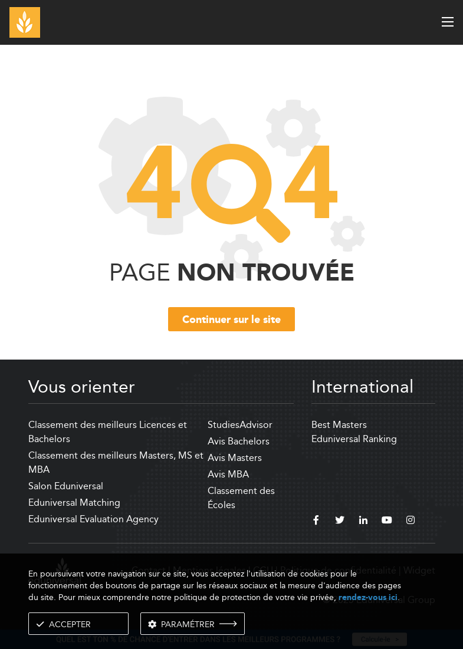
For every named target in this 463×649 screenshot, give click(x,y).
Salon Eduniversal (65, 486)
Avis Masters (235, 457)
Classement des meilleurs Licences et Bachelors (107, 431)
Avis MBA (228, 474)
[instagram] (410, 521)
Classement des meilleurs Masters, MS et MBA (115, 462)
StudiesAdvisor (240, 424)
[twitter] (339, 521)
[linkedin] (363, 521)
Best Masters (339, 424)
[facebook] (316, 521)
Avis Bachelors (239, 441)
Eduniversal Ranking (354, 438)
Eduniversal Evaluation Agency (93, 519)
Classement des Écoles (241, 497)
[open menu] (448, 22)
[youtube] (387, 521)
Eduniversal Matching (74, 502)
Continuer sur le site (231, 320)
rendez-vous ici (368, 597)
